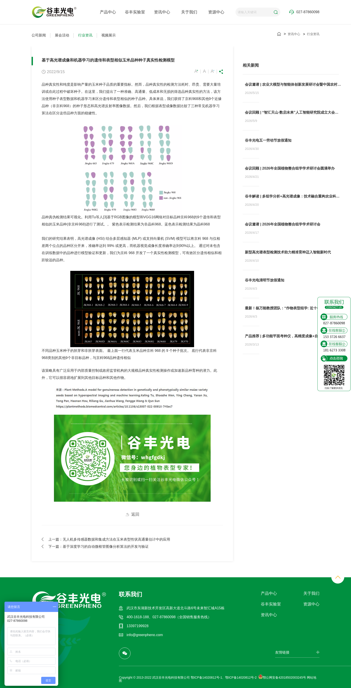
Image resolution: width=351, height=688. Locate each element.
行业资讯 (85, 35)
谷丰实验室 (135, 12)
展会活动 (62, 35)
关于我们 (189, 12)
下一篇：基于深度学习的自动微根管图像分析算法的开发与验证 (98, 546)
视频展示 (108, 35)
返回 (135, 514)
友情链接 (282, 652)
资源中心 (216, 12)
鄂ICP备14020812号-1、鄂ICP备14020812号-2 (224, 677)
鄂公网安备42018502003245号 (282, 677)
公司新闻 (39, 35)
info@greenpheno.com (144, 635)
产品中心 (108, 12)
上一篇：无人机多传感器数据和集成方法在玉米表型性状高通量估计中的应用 (109, 539)
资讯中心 (162, 12)
